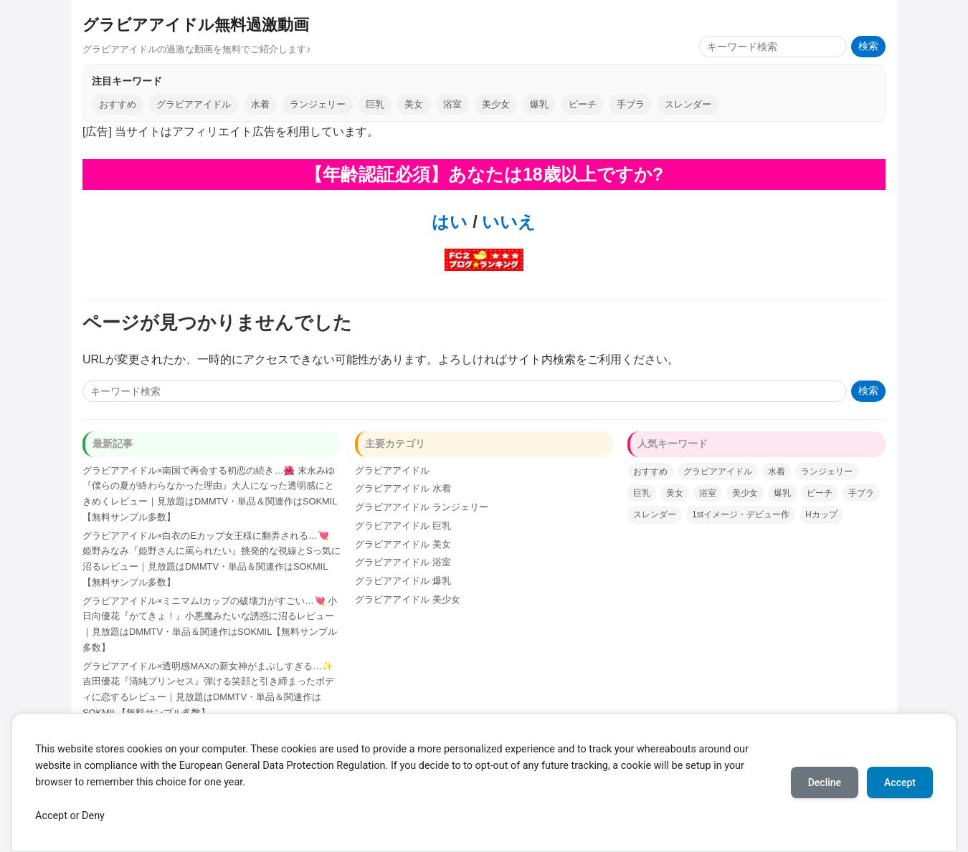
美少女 (496, 104)
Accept (900, 782)
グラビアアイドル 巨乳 (403, 525)
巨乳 (375, 104)
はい (450, 221)
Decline (824, 782)
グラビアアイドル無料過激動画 (195, 25)
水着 (260, 104)
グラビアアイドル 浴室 (403, 562)
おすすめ (117, 104)
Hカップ (821, 514)
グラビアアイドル (193, 104)
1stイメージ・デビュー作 (740, 514)
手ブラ (631, 104)
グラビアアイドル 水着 (403, 488)
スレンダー (688, 104)
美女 (413, 104)
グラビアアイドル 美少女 (407, 599)
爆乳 (539, 104)
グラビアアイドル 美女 (403, 544)
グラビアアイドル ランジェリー (421, 507)
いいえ (507, 221)
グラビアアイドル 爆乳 (403, 580)
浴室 (452, 104)
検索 (868, 46)
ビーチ (583, 104)
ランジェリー (318, 104)
